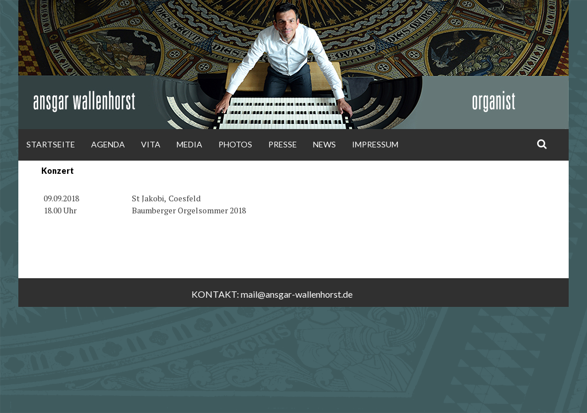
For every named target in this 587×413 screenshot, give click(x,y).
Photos (235, 144)
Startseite (50, 144)
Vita (151, 144)
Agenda (108, 144)
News (324, 144)
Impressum (375, 144)
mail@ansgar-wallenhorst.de (297, 294)
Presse (282, 144)
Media (189, 144)
